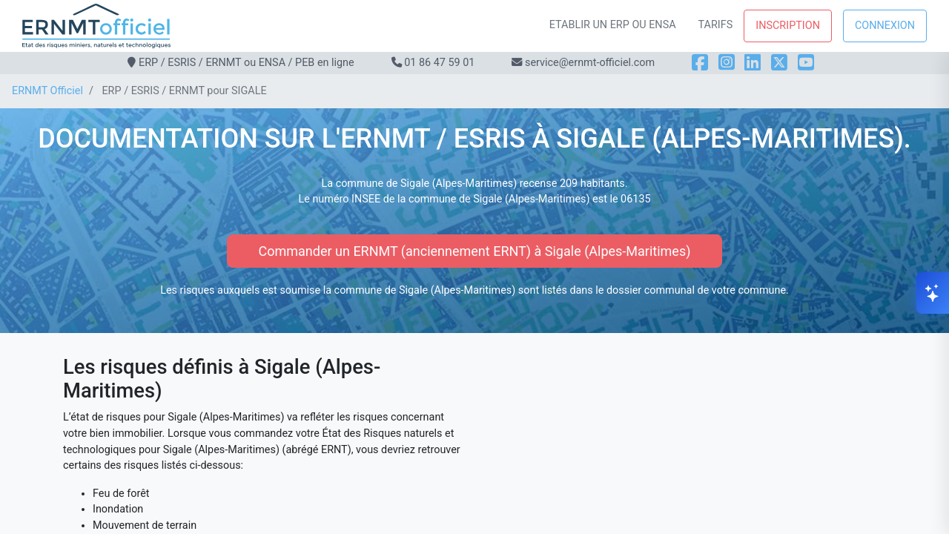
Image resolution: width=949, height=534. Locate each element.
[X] (779, 62)
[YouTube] (806, 62)
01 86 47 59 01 (439, 62)
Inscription (787, 25)
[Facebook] (700, 62)
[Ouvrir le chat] (932, 293)
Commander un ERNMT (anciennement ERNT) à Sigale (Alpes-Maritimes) (475, 251)
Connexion (885, 25)
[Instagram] (726, 62)
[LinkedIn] (752, 62)
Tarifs (715, 25)
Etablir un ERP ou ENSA (612, 25)
